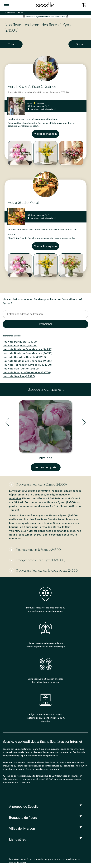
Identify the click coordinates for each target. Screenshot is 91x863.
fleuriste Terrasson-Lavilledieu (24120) (27, 364)
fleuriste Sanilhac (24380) (19, 376)
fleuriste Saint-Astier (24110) (21, 368)
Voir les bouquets (46, 467)
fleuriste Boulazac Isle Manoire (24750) (27, 349)
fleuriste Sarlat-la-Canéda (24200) (24, 357)
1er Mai (28, 530)
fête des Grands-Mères (60, 530)
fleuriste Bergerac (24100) (20, 345)
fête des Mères (51, 526)
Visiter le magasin (45, 133)
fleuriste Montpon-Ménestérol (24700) (27, 372)
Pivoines (45, 458)
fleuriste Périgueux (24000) (20, 341)
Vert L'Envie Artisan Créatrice (32, 86)
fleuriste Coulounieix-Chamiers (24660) (27, 360)
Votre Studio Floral (23, 202)
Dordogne (39, 494)
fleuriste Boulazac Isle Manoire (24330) (27, 353)
